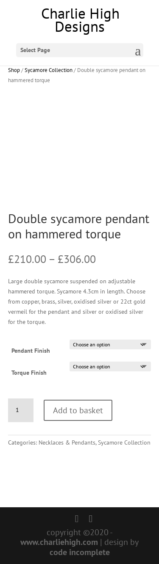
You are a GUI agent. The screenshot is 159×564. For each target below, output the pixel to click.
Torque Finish (29, 372)
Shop (14, 70)
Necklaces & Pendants (67, 442)
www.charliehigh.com (59, 541)
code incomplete (80, 552)
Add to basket (78, 410)
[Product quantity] (20, 410)
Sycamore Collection (49, 70)
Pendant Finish (30, 350)
